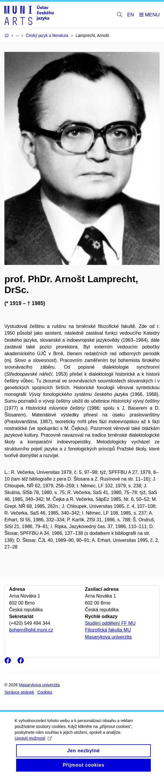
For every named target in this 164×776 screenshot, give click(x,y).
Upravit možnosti (33, 743)
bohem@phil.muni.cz (31, 629)
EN (130, 15)
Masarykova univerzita (108, 636)
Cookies (44, 692)
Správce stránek (19, 692)
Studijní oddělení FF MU (110, 623)
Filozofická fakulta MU (108, 629)
